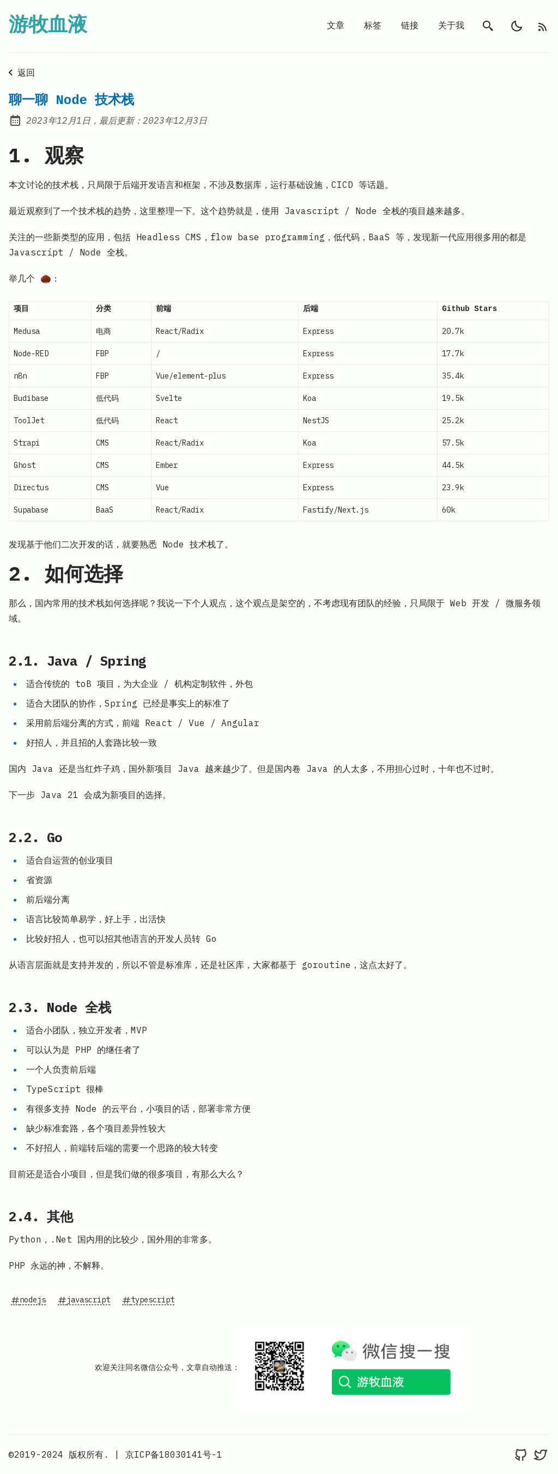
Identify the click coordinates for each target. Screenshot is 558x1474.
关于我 (451, 26)
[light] (516, 26)
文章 (335, 26)
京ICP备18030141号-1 (173, 1454)
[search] (488, 26)
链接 (409, 26)
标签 (372, 26)
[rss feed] (542, 26)
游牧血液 (48, 26)
